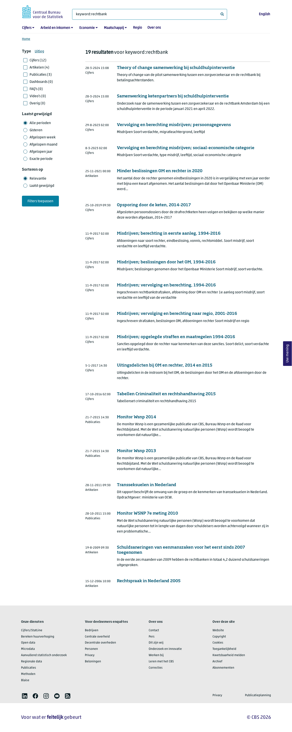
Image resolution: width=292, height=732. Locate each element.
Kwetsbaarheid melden (229, 655)
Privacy (89, 655)
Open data (28, 642)
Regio (137, 28)
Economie (87, 28)
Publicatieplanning (258, 695)
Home (26, 39)
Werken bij (156, 655)
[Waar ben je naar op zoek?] (149, 14)
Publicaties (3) (41, 75)
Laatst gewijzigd (42, 186)
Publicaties (28, 667)
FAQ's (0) (36, 89)
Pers (152, 636)
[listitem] (24, 696)
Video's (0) (38, 96)
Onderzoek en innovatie (165, 649)
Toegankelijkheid (224, 649)
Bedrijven (91, 630)
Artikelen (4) (39, 67)
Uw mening (287, 353)
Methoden (28, 674)
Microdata (28, 649)
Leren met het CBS (161, 661)
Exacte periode (41, 159)
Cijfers (26, 28)
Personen (91, 649)
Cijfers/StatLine (31, 630)
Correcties (156, 667)
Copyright (219, 636)
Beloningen (93, 661)
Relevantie (38, 178)
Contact (154, 630)
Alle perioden (40, 123)
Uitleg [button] (39, 51)
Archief (217, 661)
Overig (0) (37, 103)
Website (218, 630)
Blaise (25, 680)
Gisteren (36, 130)
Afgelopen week (43, 137)
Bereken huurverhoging (37, 636)
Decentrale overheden (100, 642)
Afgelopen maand (43, 144)
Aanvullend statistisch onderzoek (44, 655)
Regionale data (31, 661)
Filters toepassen (40, 201)
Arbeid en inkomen (55, 28)
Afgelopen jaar (41, 152)
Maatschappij (114, 28)
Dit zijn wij (156, 642)
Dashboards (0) (41, 82)
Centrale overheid (97, 636)
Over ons (154, 28)
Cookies (218, 642)
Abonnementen (223, 667)
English (264, 14)
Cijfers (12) (38, 60)
